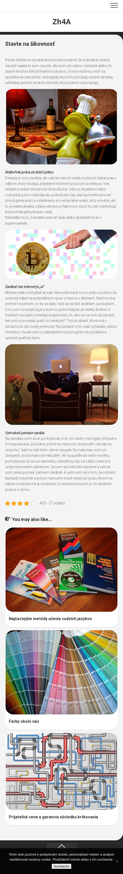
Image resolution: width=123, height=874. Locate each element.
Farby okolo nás (24, 721)
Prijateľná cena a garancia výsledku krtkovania (53, 817)
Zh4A (61, 21)
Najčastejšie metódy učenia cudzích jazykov (50, 618)
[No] (116, 861)
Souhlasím (62, 866)
